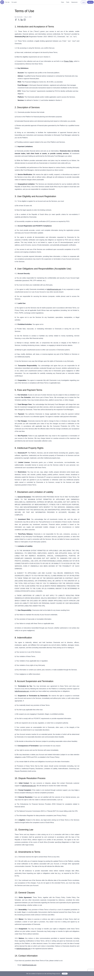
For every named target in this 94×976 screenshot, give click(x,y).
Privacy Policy (68, 61)
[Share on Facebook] (16, 20)
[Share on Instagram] (25, 20)
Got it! (64, 973)
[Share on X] (19, 20)
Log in (83, 2)
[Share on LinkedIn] (22, 20)
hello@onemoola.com (54, 289)
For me (7, 2)
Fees (62, 2)
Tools (67, 2)
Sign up (90, 2)
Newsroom (74, 2)
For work (14, 2)
